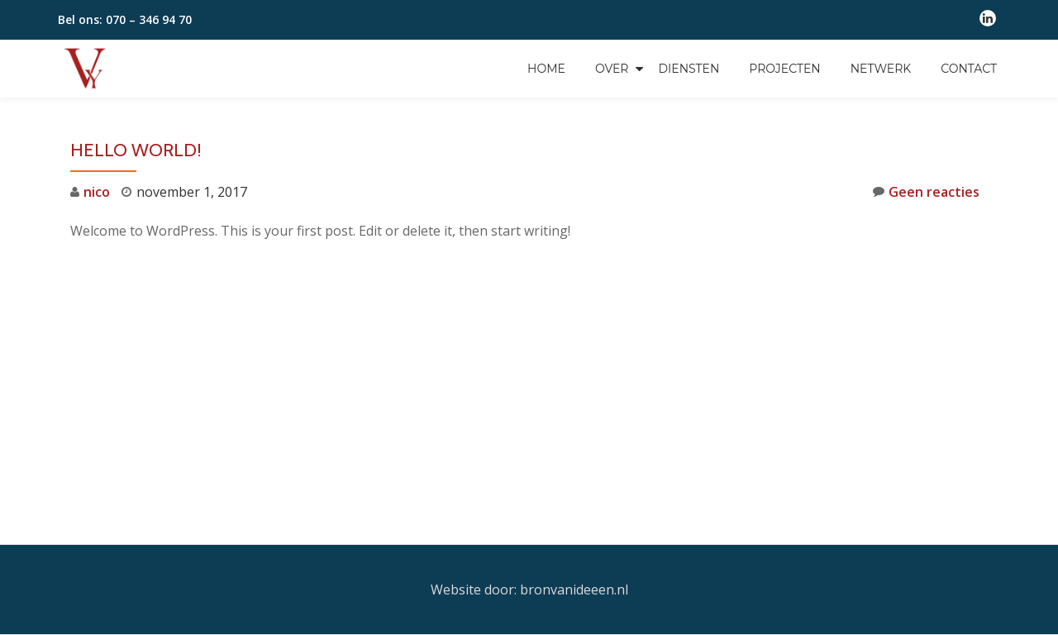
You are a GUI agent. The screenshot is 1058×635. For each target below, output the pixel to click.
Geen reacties (926, 191)
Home (546, 68)
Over (612, 68)
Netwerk (881, 68)
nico (96, 192)
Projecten (784, 68)
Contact (969, 68)
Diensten (688, 68)
